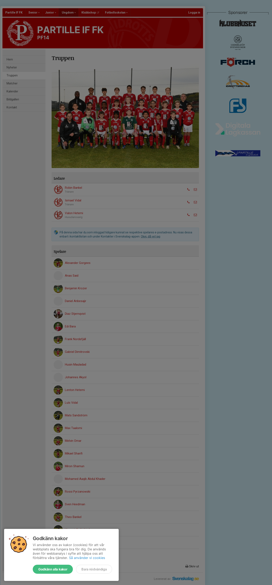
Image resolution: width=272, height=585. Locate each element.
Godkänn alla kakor (52, 569)
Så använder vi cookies (87, 558)
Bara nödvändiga (94, 569)
